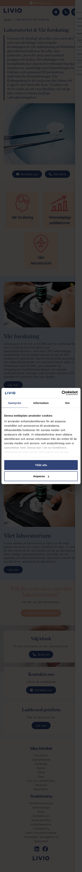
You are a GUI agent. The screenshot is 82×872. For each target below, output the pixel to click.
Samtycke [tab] (14, 402)
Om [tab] (67, 402)
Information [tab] (41, 402)
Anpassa (41, 476)
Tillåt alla (41, 464)
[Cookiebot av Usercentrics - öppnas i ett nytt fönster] (62, 393)
